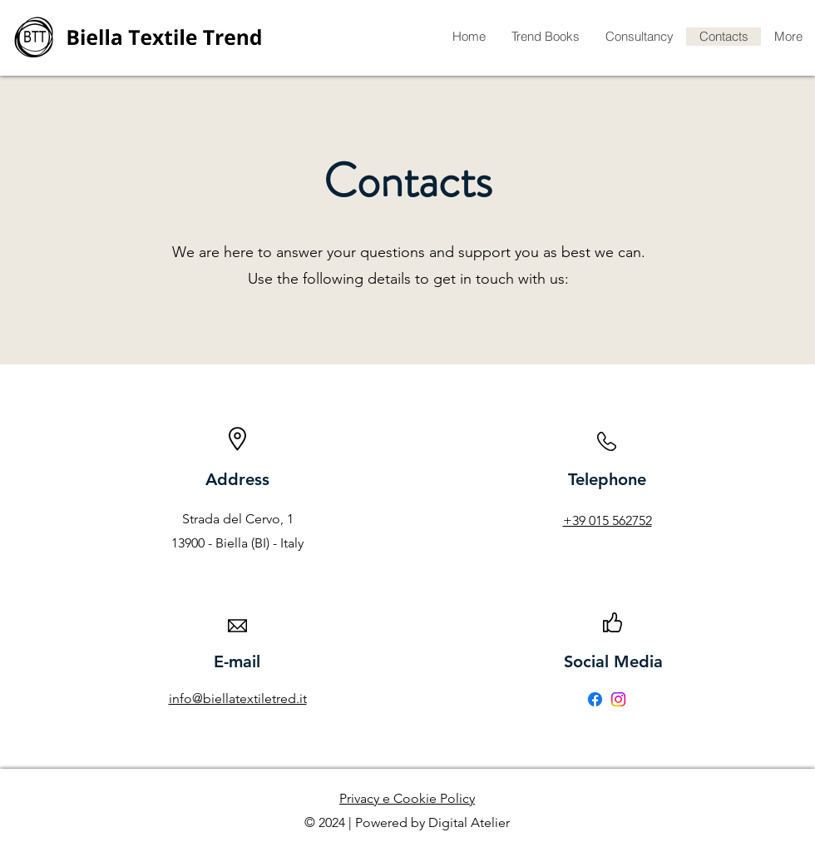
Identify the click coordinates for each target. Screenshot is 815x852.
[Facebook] (595, 699)
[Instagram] (618, 699)
